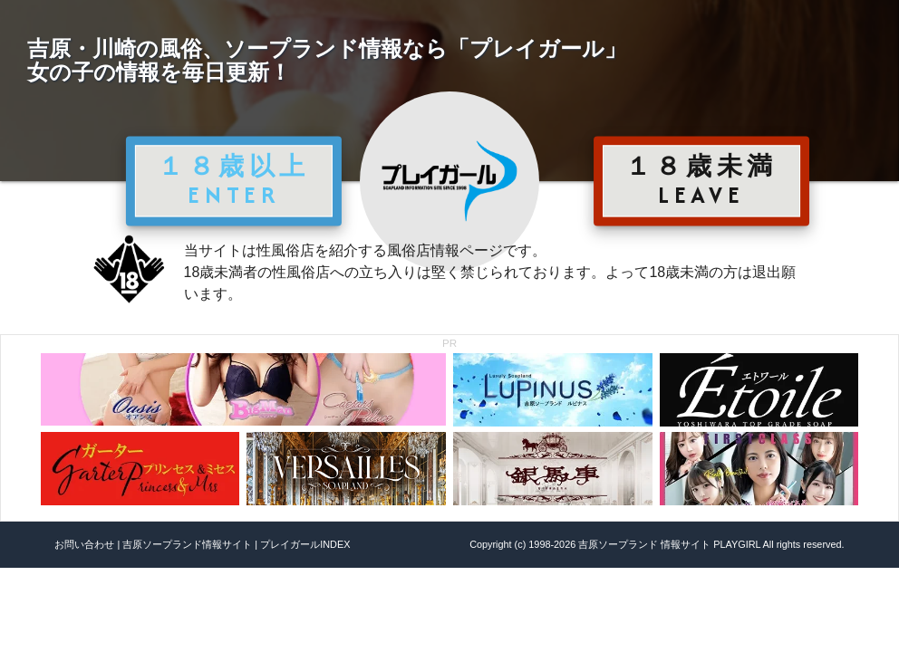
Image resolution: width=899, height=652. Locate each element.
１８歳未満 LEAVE (701, 180)
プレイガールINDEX (305, 544)
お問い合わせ (84, 544)
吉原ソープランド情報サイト (187, 544)
